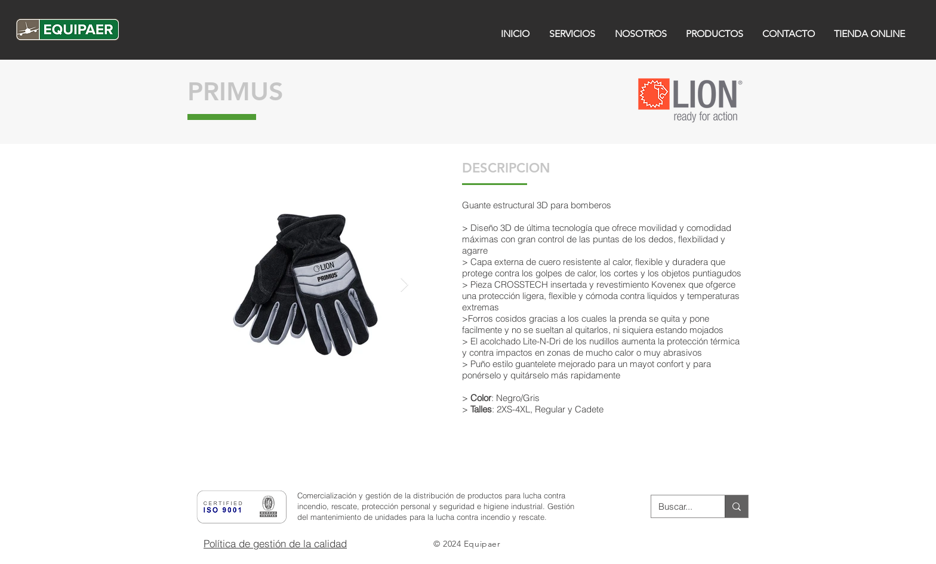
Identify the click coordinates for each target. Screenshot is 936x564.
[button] (227, 438)
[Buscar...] (679, 506)
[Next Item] (404, 284)
